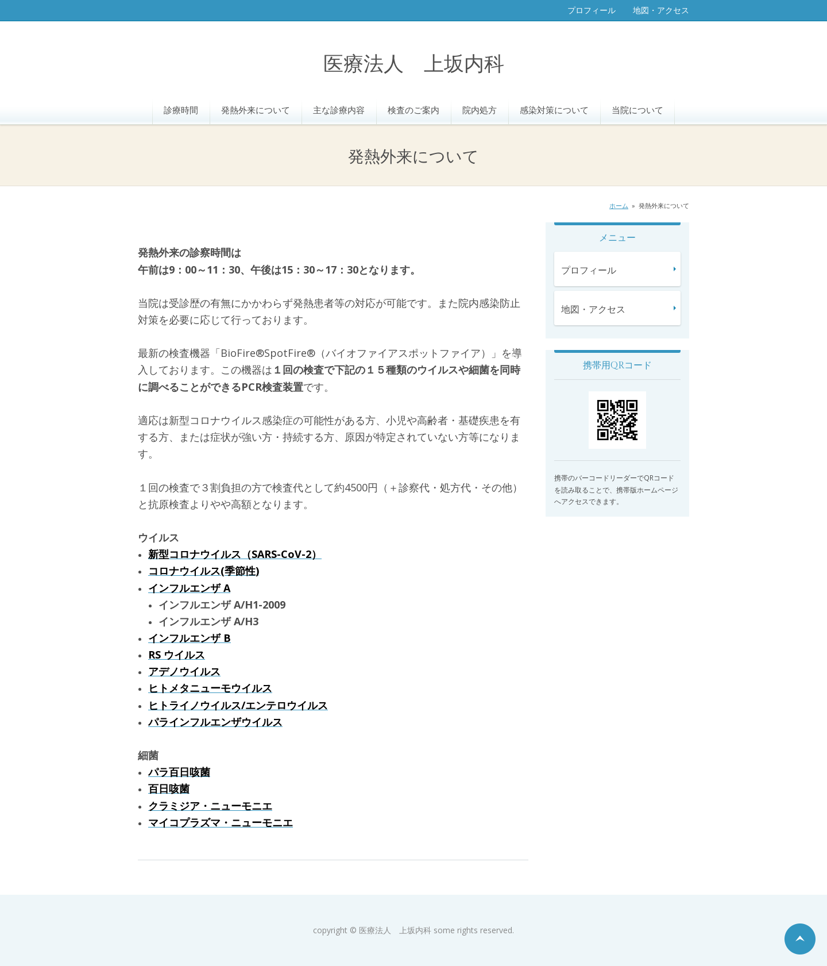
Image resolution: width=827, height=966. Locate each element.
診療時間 (181, 110)
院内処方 (479, 110)
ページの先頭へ (800, 939)
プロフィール (591, 10)
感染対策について (554, 110)
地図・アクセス (661, 10)
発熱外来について (255, 110)
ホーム (618, 205)
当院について (637, 110)
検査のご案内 (413, 110)
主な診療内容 (339, 110)
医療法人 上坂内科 (413, 64)
